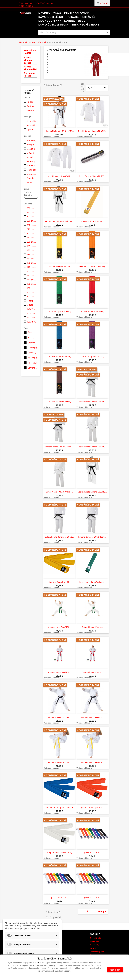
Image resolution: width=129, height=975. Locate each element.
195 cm (31, 246)
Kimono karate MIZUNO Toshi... (92, 537)
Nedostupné (31, 110)
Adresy (93, 948)
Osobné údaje (96, 938)
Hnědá (32, 362)
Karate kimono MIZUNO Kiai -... (59, 492)
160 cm (31, 275)
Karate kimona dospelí (28, 60)
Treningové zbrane (85, 24)
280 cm (31, 220)
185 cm (31, 254)
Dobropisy (94, 944)
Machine (31, 165)
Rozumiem (115, 969)
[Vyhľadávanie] (74, 32)
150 (30, 288)
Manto (31, 169)
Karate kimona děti (30, 68)
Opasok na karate (29, 74)
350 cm (31, 208)
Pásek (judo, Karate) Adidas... (92, 582)
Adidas (31, 140)
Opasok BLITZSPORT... (92, 852)
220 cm (31, 229)
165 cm (31, 271)
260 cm (31, 225)
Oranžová (32, 342)
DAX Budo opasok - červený (92, 311)
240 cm (31, 233)
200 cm (31, 241)
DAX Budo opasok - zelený (59, 311)
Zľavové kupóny (97, 951)
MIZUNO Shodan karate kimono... (59, 221)
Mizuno (31, 174)
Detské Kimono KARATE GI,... (92, 717)
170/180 (31, 317)
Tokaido (31, 178)
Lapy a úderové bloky (53, 24)
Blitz (30, 144)
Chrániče (88, 17)
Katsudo (31, 157)
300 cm (31, 216)
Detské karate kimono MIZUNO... (92, 401)
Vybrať (97, 87)
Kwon (31, 161)
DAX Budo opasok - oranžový (92, 266)
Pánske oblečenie (76, 13)
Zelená (32, 357)
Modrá (32, 347)
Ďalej (102, 911)
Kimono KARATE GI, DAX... (59, 717)
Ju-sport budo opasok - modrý (59, 807)
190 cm (31, 250)
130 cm (31, 284)
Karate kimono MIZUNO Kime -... (59, 446)
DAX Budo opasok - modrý (59, 356)
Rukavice (73, 17)
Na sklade (31, 101)
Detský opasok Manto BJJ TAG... (92, 176)
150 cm (31, 237)
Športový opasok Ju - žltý (59, 582)
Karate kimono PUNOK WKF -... (59, 176)
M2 (30, 300)
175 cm (31, 262)
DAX (31, 148)
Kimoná (69, 20)
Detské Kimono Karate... (92, 627)
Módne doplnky (49, 20)
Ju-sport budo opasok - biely (59, 852)
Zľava (57, 13)
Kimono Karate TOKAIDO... (59, 627)
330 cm (31, 212)
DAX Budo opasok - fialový (92, 356)
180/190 (31, 321)
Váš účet (95, 934)
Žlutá (31, 332)
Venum (31, 182)
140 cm (31, 279)
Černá (32, 352)
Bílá (31, 337)
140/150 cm (31, 309)
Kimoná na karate (30, 51)
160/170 (31, 313)
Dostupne (31, 106)
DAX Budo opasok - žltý (59, 266)
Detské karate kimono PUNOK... (92, 131)
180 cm (31, 258)
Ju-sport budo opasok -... (92, 807)
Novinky (44, 13)
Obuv (81, 20)
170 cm (31, 267)
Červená (32, 367)
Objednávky (95, 941)
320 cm (31, 296)
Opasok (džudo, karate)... (92, 221)
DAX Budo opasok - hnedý (59, 401)
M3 (30, 305)
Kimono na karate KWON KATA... (59, 131)
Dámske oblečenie (51, 17)
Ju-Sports (31, 153)
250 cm (31, 292)
